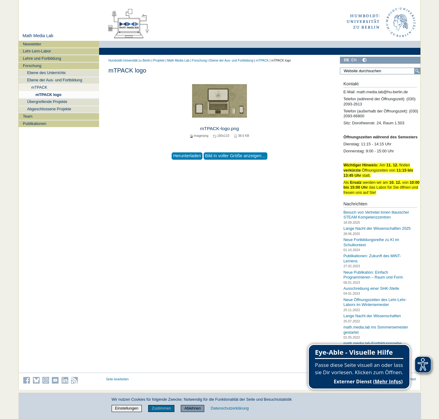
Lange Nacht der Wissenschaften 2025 (377, 228)
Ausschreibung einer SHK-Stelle (371, 288)
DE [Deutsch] (346, 60)
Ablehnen (192, 408)
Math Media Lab (38, 35)
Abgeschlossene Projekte (49, 109)
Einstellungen (126, 408)
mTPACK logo (48, 94)
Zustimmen (161, 408)
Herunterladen (187, 155)
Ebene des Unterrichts (46, 72)
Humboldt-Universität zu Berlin (130, 60)
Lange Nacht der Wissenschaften (372, 316)
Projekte (159, 60)
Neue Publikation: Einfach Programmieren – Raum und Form (373, 274)
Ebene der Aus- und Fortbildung (54, 80)
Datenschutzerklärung (229, 408)
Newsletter (32, 44)
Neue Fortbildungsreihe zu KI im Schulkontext (371, 242)
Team (27, 116)
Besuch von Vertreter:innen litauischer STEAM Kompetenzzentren (376, 215)
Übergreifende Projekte (47, 101)
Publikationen (34, 123)
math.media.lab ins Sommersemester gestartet (375, 330)
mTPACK (39, 87)
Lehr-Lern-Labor (37, 51)
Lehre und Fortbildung (42, 58)
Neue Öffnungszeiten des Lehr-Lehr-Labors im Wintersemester (375, 302)
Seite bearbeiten (117, 379)
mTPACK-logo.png (219, 128)
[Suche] (417, 71)
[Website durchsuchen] (380, 71)
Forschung (32, 65)
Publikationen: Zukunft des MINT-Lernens (372, 258)
